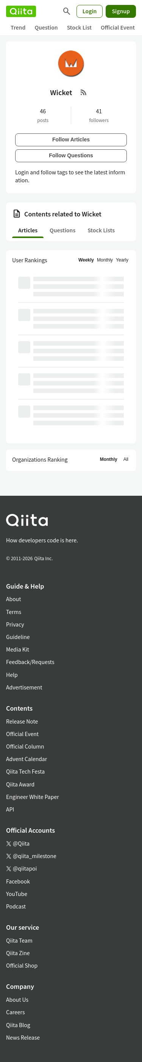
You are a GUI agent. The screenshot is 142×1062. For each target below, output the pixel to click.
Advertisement (24, 687)
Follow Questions (71, 155)
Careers (15, 1012)
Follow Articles (71, 139)
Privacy (15, 624)
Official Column (25, 746)
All (125, 459)
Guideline (18, 637)
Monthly (105, 260)
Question (46, 27)
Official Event (118, 27)
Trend (18, 27)
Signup (121, 11)
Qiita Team (19, 940)
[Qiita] (21, 11)
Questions (62, 230)
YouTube (16, 894)
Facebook (18, 881)
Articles (27, 230)
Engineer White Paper (32, 796)
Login (90, 11)
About (13, 599)
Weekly (86, 260)
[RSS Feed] (83, 92)
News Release (23, 1037)
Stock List (79, 27)
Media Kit (17, 649)
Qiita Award (20, 784)
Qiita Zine (18, 953)
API (10, 809)
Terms (13, 612)
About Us (17, 999)
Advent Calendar (26, 759)
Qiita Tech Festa (25, 771)
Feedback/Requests (30, 662)
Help (12, 674)
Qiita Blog (18, 1025)
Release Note (22, 721)
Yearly (122, 260)
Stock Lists (101, 230)
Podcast (16, 906)
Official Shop (21, 965)
